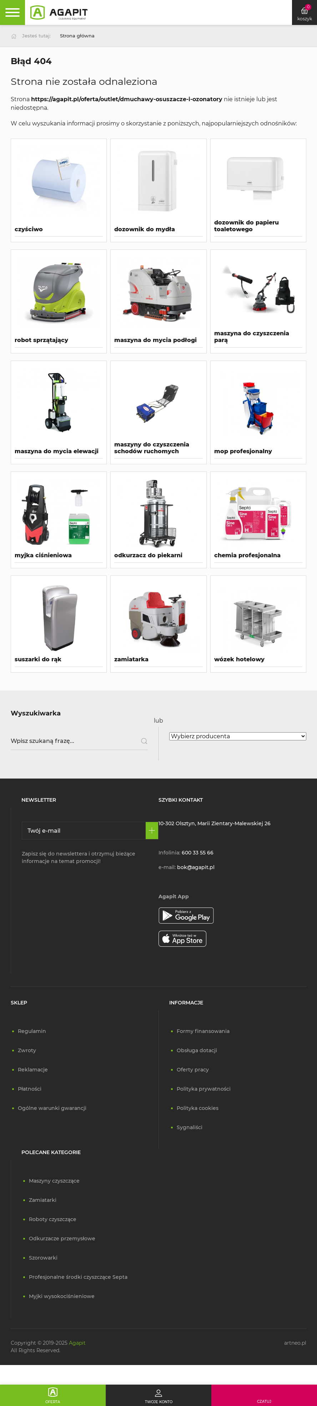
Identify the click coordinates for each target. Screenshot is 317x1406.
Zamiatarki (42, 1200)
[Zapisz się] (152, 830)
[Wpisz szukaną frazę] (79, 741)
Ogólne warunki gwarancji (52, 1108)
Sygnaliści (189, 1127)
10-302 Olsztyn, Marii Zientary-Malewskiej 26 (214, 823)
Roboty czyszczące (52, 1219)
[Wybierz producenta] (237, 736)
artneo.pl (295, 1343)
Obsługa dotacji (197, 1050)
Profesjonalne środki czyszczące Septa (78, 1277)
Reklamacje (33, 1069)
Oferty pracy (193, 1069)
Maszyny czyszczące (54, 1181)
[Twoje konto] (158, 1395)
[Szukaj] (141, 741)
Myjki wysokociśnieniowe (62, 1296)
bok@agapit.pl (196, 867)
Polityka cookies (197, 1108)
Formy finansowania (203, 1031)
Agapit (77, 1343)
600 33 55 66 (197, 852)
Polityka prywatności (204, 1089)
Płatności (29, 1089)
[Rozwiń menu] (12, 12)
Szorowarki (43, 1258)
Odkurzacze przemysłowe (62, 1238)
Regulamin (32, 1031)
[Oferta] (53, 1395)
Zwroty (27, 1050)
